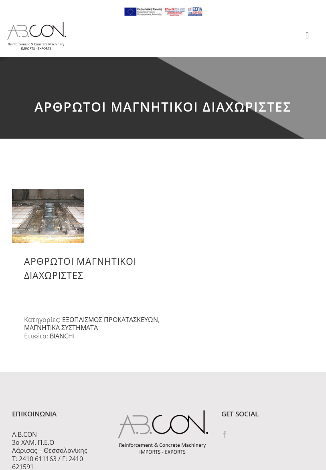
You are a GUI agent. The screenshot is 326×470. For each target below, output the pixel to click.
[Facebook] (224, 434)
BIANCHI (62, 336)
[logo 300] (36, 24)
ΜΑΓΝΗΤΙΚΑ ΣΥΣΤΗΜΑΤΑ (61, 327)
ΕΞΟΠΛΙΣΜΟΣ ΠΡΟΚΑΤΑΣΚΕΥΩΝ (110, 319)
